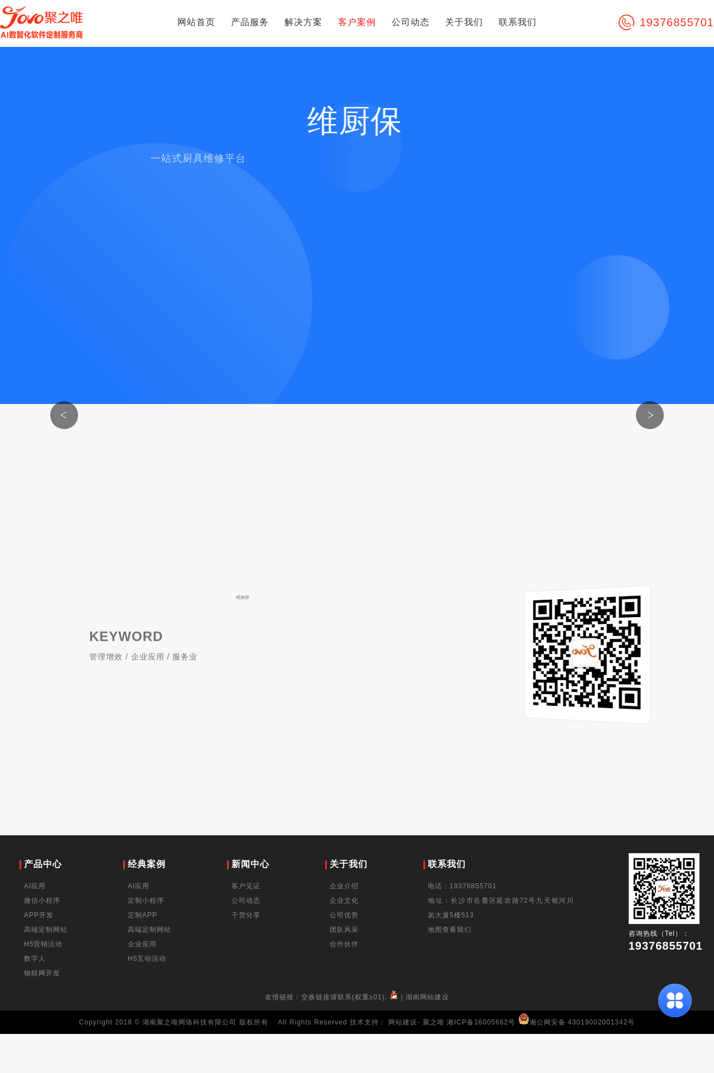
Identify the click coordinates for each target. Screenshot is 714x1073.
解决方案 (303, 22)
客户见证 (245, 886)
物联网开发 (42, 973)
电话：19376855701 (462, 886)
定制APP (142, 915)
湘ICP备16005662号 (481, 1022)
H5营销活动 (43, 944)
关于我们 (464, 22)
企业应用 (148, 666)
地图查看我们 (449, 930)
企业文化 (344, 900)
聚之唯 (434, 1022)
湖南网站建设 (427, 997)
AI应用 (35, 886)
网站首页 (196, 22)
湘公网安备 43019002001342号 (576, 1022)
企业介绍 (344, 886)
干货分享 (245, 915)
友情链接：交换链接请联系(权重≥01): (333, 997)
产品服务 (250, 22)
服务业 (184, 666)
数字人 (35, 959)
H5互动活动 (147, 959)
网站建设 (402, 1022)
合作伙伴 (344, 944)
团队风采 (344, 930)
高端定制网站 (45, 930)
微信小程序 (42, 900)
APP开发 (39, 915)
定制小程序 (146, 900)
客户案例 (357, 22)
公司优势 (344, 915)
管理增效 (106, 666)
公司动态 (411, 22)
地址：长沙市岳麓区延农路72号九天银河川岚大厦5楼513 (501, 908)
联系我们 (518, 22)
